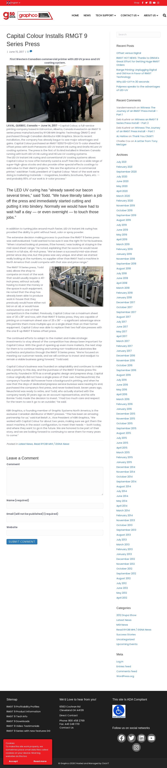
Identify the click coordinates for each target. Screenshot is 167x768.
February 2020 (124, 200)
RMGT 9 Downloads (18, 721)
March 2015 (123, 452)
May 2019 (121, 234)
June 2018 (122, 278)
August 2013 (123, 534)
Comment (13, 464)
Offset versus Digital (128, 53)
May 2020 (122, 186)
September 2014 (126, 481)
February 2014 (124, 515)
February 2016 (124, 404)
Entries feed (123, 666)
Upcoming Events (126, 644)
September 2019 (126, 215)
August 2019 (123, 220)
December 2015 (125, 413)
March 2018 (122, 288)
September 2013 (126, 530)
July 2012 (121, 583)
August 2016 (123, 375)
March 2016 (122, 399)
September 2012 (126, 573)
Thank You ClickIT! (142, 136)
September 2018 (126, 263)
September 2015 (126, 428)
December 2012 (125, 559)
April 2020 (122, 191)
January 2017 (124, 351)
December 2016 (125, 355)
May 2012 (121, 593)
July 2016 (121, 379)
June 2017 (122, 326)
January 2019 (124, 254)
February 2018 (124, 292)
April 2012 (121, 597)
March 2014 (123, 510)
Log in (119, 661)
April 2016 (121, 394)
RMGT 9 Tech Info (17, 716)
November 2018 (125, 258)
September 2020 (126, 171)
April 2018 (121, 283)
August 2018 (123, 268)
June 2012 (122, 588)
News (87, 15)
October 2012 (124, 568)
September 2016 (126, 370)
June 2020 (122, 181)
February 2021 (124, 166)
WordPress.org (125, 676)
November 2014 (125, 471)
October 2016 (124, 365)
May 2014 (121, 501)
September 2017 (126, 312)
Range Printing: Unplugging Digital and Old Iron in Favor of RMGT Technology (136, 73)
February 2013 (124, 549)
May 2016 (121, 389)
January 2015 (124, 462)
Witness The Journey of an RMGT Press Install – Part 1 (137, 111)
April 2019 (121, 239)
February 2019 (124, 249)
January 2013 (124, 554)
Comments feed (126, 671)
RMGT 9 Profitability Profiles (23, 706)
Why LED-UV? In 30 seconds (132, 81)
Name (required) (18, 500)
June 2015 (122, 442)
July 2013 (121, 539)
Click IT (105, 763)
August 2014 (123, 486)
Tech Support (105, 15)
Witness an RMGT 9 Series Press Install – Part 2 (137, 121)
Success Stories (126, 634)
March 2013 (122, 544)
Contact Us (129, 15)
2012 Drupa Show (126, 615)
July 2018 (121, 273)
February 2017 (124, 346)
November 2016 (125, 360)
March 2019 (122, 244)
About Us (150, 15)
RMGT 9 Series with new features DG (28, 731)
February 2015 (124, 457)
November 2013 (125, 520)
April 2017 (121, 336)
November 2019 (125, 205)
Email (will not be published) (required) (32, 514)
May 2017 (121, 331)
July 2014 (121, 491)
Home (75, 15)
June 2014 (122, 496)
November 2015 (125, 418)
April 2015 (121, 447)
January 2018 (124, 297)
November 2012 (125, 564)
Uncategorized (125, 639)
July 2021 (121, 162)
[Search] (162, 15)
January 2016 (124, 409)
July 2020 (121, 176)
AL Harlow (122, 136)
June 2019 (122, 229)
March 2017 (122, 341)
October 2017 (124, 307)
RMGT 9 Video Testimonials (23, 726)
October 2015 (124, 423)
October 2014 (124, 476)
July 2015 (121, 438)
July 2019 (121, 225)
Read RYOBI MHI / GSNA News (51, 444)
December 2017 (125, 302)
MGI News (122, 624)
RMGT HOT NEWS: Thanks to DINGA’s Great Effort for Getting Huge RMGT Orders (138, 61)
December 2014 (125, 467)
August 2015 (123, 433)
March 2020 (123, 196)
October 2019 (124, 210)
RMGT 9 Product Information (24, 711)
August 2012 (123, 578)
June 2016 (122, 384)
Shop (136, 2)
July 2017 (121, 321)
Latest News (25, 444)
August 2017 (123, 316)
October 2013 (124, 525)
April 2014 (121, 505)
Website (12, 527)
